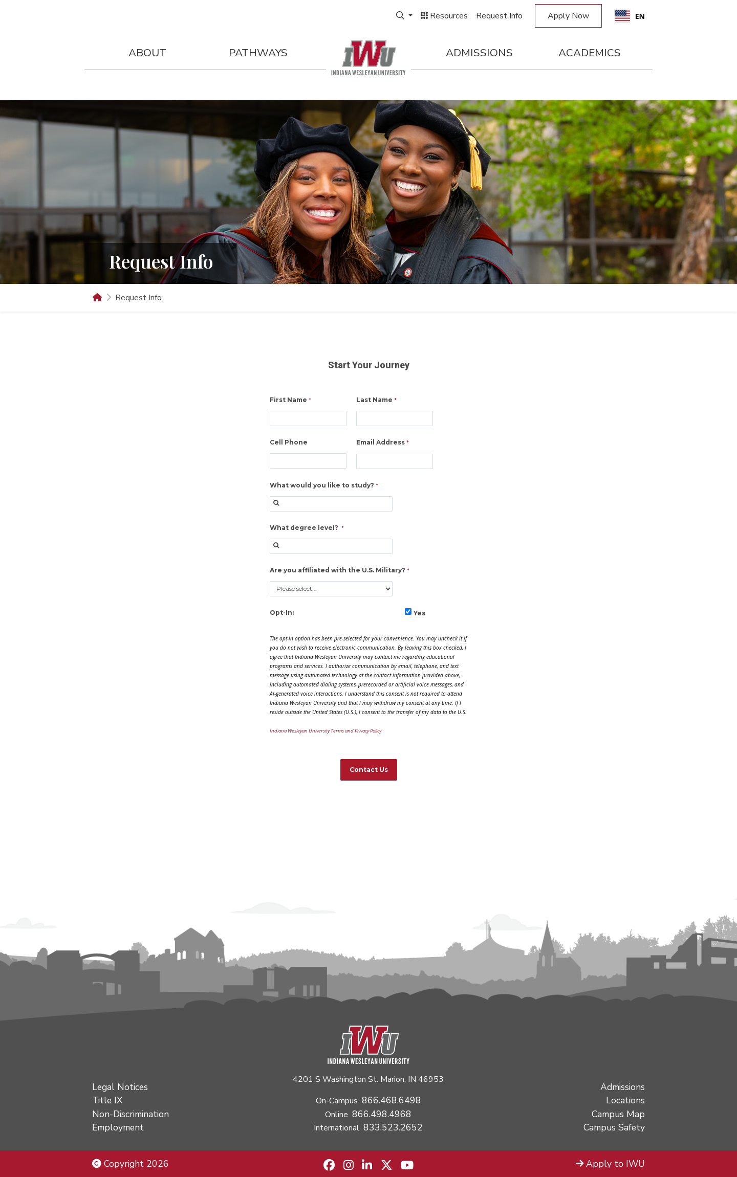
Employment (118, 1127)
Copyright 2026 (130, 1164)
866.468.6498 (391, 1100)
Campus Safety (614, 1127)
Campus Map (618, 1114)
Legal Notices (120, 1087)
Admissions (479, 53)
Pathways (258, 53)
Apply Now (568, 15)
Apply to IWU (610, 1164)
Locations (625, 1100)
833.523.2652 (393, 1127)
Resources (444, 15)
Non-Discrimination (130, 1114)
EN (630, 16)
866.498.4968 (381, 1114)
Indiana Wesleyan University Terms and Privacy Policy (325, 730)
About (147, 53)
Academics (589, 53)
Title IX (107, 1100)
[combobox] (630, 16)
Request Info (499, 15)
